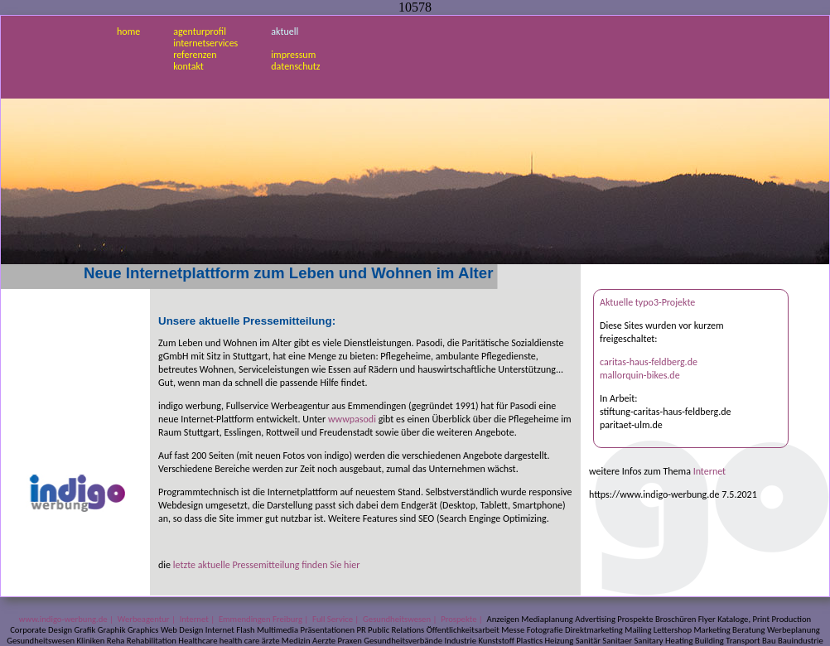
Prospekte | (463, 619)
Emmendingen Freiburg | (265, 619)
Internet (709, 471)
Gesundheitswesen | (401, 619)
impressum (293, 54)
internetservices (205, 43)
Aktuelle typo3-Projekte (647, 302)
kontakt (188, 66)
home (128, 31)
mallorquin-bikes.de (640, 375)
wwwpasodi (352, 419)
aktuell (284, 31)
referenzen (194, 54)
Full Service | (336, 619)
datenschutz (295, 66)
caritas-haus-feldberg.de (648, 362)
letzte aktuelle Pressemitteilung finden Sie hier (266, 565)
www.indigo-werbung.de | (67, 619)
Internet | (198, 619)
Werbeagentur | (147, 619)
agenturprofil (199, 31)
